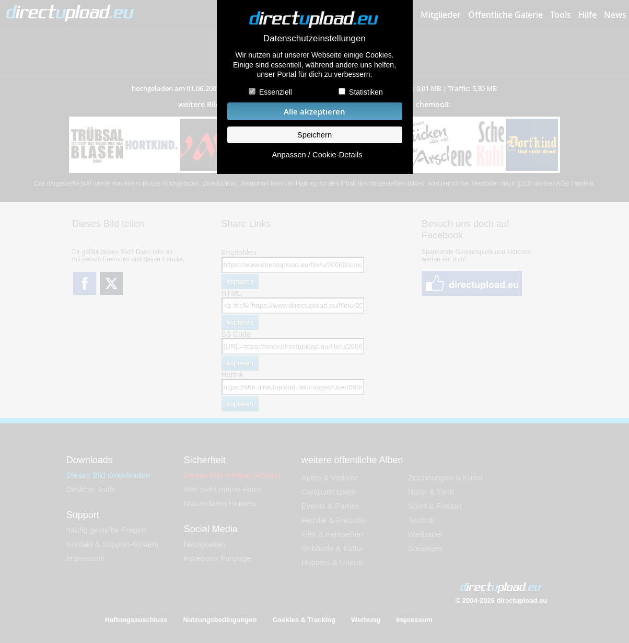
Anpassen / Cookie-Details (317, 155)
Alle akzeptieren (314, 112)
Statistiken (366, 92)
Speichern (314, 135)
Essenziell (275, 92)
